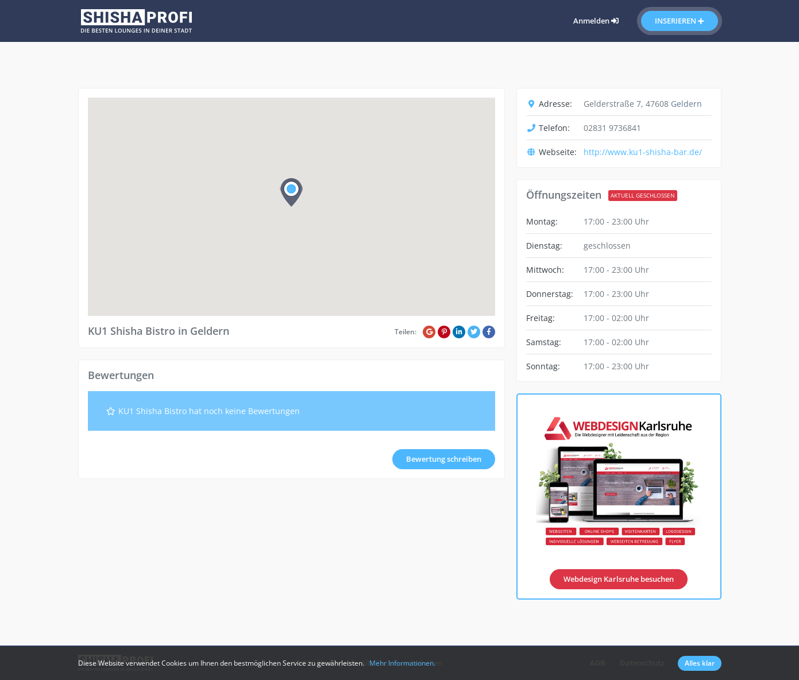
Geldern (686, 103)
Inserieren (679, 21)
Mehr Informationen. (402, 663)
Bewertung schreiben (443, 459)
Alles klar (700, 663)
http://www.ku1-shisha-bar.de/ (643, 151)
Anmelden (596, 21)
